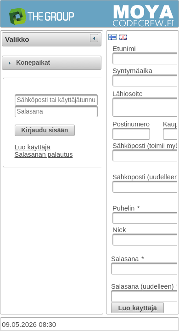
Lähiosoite (127, 93)
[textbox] (56, 100)
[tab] (51, 63)
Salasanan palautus (44, 154)
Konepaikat (33, 62)
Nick (119, 230)
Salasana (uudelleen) (145, 286)
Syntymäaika (132, 70)
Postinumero (131, 124)
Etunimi (124, 48)
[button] (45, 130)
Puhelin (126, 208)
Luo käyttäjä (32, 147)
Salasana (127, 259)
